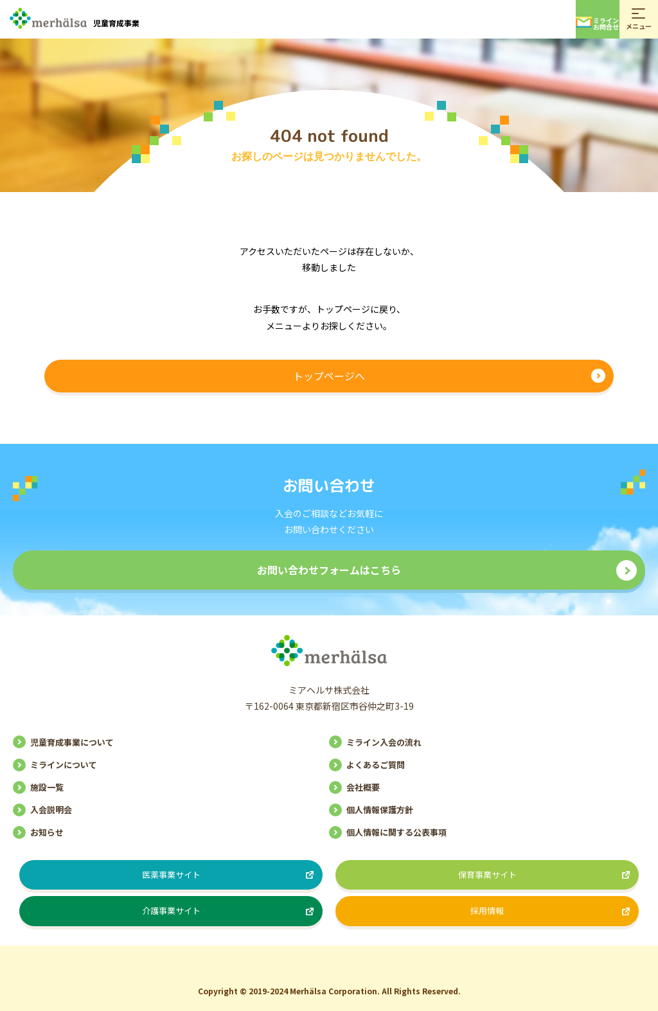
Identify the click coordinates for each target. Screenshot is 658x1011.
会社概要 (363, 787)
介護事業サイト (171, 910)
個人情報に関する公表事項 (396, 832)
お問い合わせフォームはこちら (329, 569)
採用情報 (487, 910)
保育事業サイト (487, 874)
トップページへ (329, 375)
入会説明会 (51, 810)
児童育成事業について (72, 742)
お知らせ (47, 832)
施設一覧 (47, 787)
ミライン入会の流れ (384, 742)
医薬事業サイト (171, 874)
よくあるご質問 (375, 765)
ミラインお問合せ (597, 23)
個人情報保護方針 (379, 810)
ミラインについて (63, 765)
